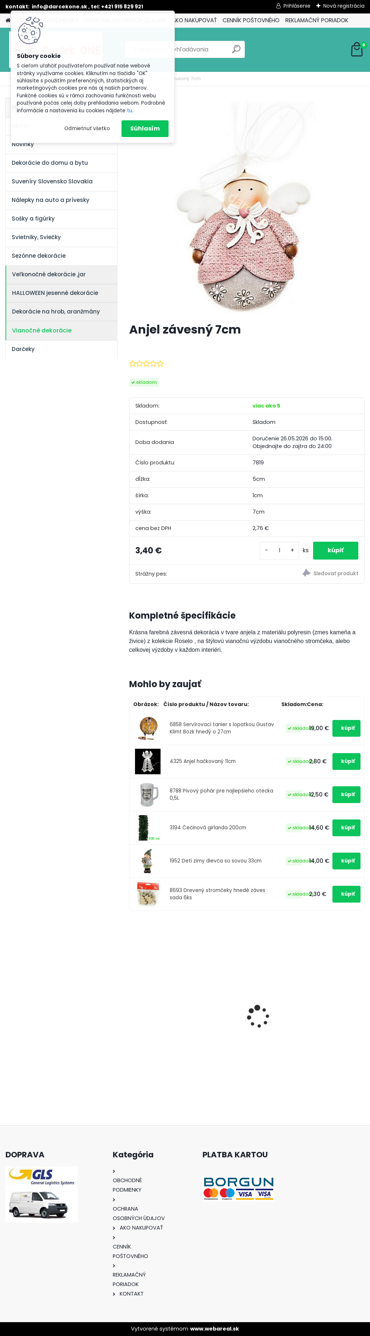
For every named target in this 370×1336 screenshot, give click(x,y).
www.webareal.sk (214, 1328)
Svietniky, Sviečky (36, 237)
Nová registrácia (344, 5)
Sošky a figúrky (33, 218)
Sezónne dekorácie (39, 256)
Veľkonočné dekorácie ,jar (49, 274)
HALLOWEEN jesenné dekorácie (55, 293)
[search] (236, 52)
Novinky (23, 144)
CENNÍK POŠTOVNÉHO (251, 20)
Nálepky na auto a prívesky (50, 200)
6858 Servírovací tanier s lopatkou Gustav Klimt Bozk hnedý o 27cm (222, 728)
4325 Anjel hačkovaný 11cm (203, 761)
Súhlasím (145, 128)
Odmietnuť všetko (87, 128)
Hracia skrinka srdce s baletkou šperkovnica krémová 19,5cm (326, 1005)
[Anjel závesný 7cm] (246, 207)
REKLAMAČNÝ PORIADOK (316, 20)
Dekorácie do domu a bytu (50, 163)
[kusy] (279, 550)
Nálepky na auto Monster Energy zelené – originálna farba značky (166, 993)
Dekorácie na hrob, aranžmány (56, 311)
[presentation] (133, 1004)
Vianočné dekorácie (42, 330)
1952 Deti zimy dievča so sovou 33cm (216, 860)
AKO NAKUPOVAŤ (194, 20)
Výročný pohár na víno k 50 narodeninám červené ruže (247, 1005)
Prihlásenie (297, 5)
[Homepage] (8, 20)
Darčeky (23, 349)
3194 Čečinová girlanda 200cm (208, 827)
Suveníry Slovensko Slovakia (52, 181)
